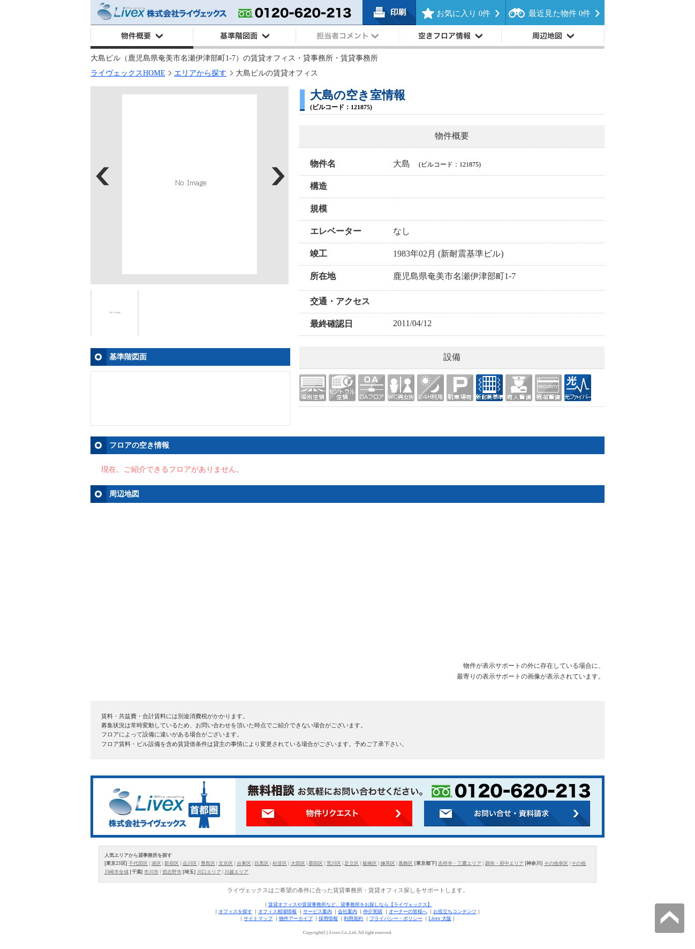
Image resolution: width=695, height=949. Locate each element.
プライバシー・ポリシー (395, 918)
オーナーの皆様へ (408, 911)
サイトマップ (258, 918)
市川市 (151, 872)
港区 (156, 863)
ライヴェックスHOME (127, 73)
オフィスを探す (235, 911)
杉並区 (280, 863)
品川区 (190, 863)
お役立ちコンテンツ (455, 911)
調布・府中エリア (504, 863)
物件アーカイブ (296, 918)
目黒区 (261, 863)
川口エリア (209, 872)
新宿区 (171, 863)
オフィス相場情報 (277, 911)
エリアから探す (200, 73)
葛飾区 (405, 863)
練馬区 (388, 863)
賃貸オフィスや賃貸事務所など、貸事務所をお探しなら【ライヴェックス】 (350, 904)
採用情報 (328, 918)
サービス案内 (317, 911)
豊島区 (208, 863)
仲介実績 (372, 911)
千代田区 (138, 863)
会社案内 (347, 911)
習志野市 (172, 872)
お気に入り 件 (463, 13)
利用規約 (353, 918)
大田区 (298, 863)
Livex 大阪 (439, 918)
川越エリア (236, 872)
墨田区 (315, 863)
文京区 (225, 863)
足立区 (351, 863)
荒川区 (334, 863)
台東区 (244, 863)
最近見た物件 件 (559, 13)
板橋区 (369, 863)
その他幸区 (556, 863)
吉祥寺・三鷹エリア (459, 863)
